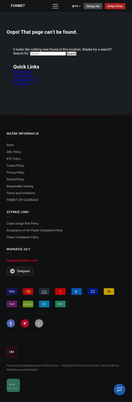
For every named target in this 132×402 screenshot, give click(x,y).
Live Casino (21, 84)
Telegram (20, 271)
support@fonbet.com (22, 260)
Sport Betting (23, 76)
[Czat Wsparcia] (119, 389)
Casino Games (24, 80)
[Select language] (76, 6)
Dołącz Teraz (115, 6)
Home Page (22, 72)
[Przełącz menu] (55, 6)
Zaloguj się (92, 6)
